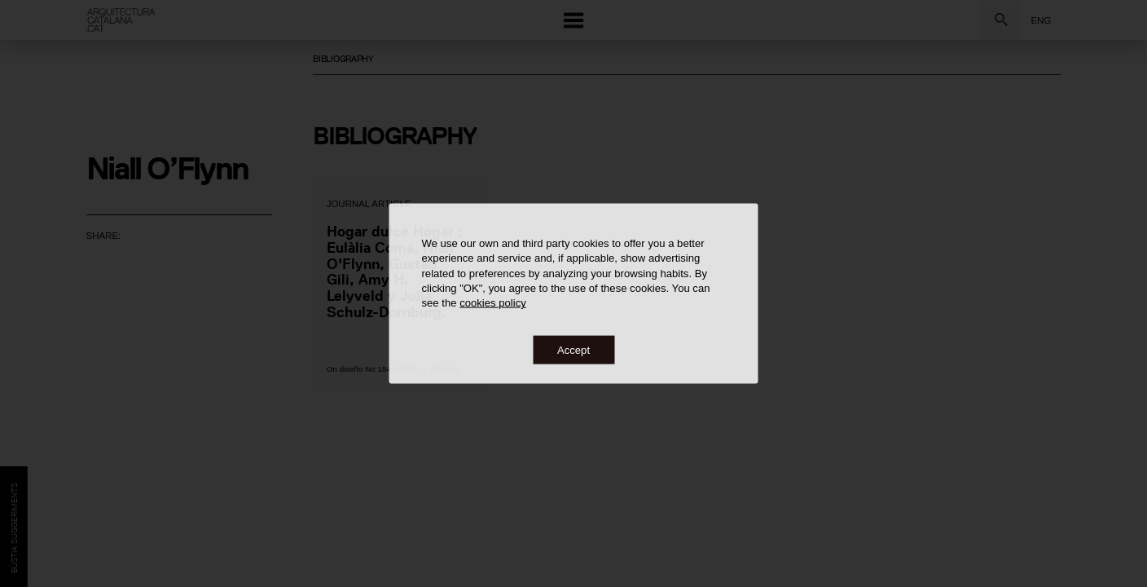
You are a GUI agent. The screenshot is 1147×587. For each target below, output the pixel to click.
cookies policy (492, 303)
